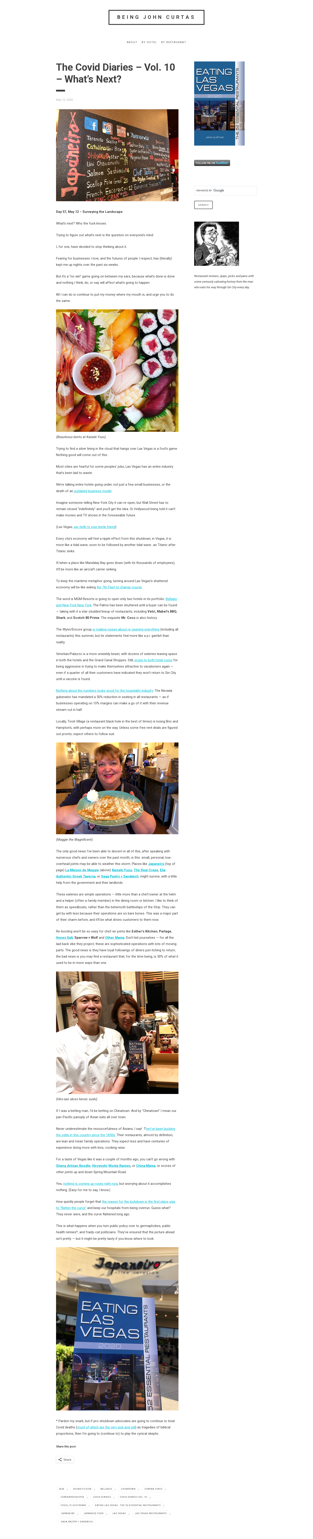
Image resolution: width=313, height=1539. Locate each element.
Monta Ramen (119, 1166)
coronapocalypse (72, 1497)
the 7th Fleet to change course (119, 587)
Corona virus (154, 1489)
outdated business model (92, 491)
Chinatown (128, 1489)
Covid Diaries (102, 1497)
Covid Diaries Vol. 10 (133, 1497)
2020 (61, 1489)
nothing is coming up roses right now (90, 1184)
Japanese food (94, 1513)
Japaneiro (68, 1513)
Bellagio (106, 1489)
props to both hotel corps (153, 660)
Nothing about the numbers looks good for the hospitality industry (104, 691)
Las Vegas (119, 1513)
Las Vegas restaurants (151, 1513)
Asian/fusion (82, 1489)
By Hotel (149, 42)
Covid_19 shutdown (73, 1505)
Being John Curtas (156, 17)
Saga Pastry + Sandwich (77, 1521)
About (132, 42)
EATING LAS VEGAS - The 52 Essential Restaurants (128, 1505)
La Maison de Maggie (82, 870)
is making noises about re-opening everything (126, 629)
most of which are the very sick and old (106, 1427)
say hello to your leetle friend (94, 527)
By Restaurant (173, 42)
